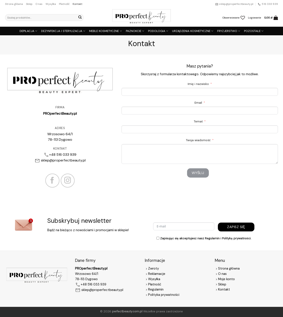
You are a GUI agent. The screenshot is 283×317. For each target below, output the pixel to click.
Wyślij (198, 173)
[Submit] (79, 17)
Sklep (29, 4)
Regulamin (156, 289)
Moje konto (226, 279)
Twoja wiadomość (198, 140)
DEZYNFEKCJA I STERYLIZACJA (63, 31)
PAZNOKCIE (135, 31)
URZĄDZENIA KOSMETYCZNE (192, 31)
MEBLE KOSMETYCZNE (105, 31)
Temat (198, 121)
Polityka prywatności (163, 295)
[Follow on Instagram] (68, 181)
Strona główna (14, 4)
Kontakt (77, 4)
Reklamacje (155, 274)
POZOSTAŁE (253, 31)
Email (198, 103)
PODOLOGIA (158, 31)
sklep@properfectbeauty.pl (63, 160)
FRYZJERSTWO (228, 31)
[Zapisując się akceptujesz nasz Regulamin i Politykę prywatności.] (157, 238)
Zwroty (152, 268)
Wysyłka (51, 4)
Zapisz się (236, 227)
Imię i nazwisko (198, 84)
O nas (38, 4)
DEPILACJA (28, 31)
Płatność (64, 4)
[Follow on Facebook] (52, 181)
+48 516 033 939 (62, 154)
